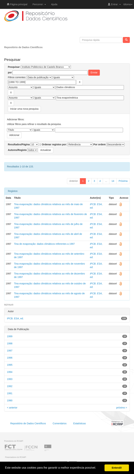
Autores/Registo (17, 150)
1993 (9, 379)
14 (112, 181)
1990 (9, 400)
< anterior (12, 407)
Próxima (123, 181)
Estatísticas (79, 423)
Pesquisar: (14, 67)
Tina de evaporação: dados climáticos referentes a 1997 (44, 243)
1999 (9, 336)
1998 (9, 343)
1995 (9, 364)
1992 (9, 386)
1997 (9, 350)
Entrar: (114, 4)
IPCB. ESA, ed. (15, 318)
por (10, 72)
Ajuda (54, 4)
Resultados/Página (19, 144)
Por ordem (99, 144)
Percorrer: (39, 4)
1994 (9, 372)
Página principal (17, 4)
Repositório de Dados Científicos (23, 47)
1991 (9, 393)
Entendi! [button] (117, 467)
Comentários (59, 423)
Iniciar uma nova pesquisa (24, 108)
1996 (9, 357)
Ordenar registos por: (54, 144)
